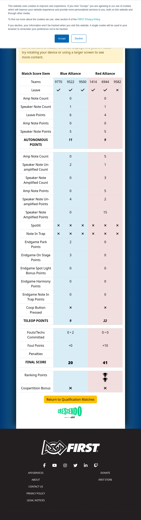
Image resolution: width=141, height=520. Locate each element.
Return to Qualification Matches (71, 399)
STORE (105, 479)
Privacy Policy (88, 19)
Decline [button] (79, 38)
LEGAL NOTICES (36, 500)
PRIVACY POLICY (35, 493)
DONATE (105, 473)
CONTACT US (35, 486)
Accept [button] (62, 38)
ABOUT (36, 479)
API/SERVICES (35, 473)
